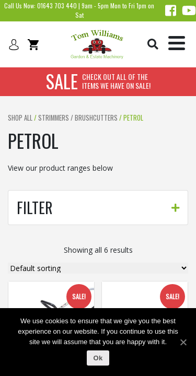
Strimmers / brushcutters (78, 118)
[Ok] (183, 342)
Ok (98, 358)
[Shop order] (98, 268)
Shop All (20, 118)
